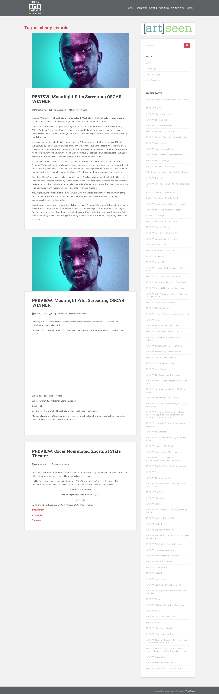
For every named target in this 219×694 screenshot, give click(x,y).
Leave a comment (79, 110)
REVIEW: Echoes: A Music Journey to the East (167, 314)
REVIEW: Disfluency (155, 498)
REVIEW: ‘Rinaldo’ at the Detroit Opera (164, 345)
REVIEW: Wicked (154, 524)
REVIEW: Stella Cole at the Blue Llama (163, 584)
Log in (148, 62)
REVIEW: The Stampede (157, 431)
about (189, 7)
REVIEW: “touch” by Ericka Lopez (161, 616)
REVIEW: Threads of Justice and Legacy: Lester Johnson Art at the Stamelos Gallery (166, 649)
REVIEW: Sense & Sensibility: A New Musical (166, 137)
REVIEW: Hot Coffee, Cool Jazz (160, 363)
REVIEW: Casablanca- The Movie (161, 302)
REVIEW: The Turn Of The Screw (161, 221)
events (131, 7)
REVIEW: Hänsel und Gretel (159, 561)
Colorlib (172, 691)
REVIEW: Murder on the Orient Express (164, 668)
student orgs (177, 7)
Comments (153, 74)
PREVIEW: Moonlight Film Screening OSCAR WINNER (78, 303)
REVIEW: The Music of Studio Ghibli (162, 325)
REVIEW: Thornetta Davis (158, 477)
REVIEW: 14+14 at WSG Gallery (161, 357)
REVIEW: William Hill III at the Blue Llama (165, 605)
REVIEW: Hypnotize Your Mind (160, 550)
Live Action (37, 514)
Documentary (38, 509)
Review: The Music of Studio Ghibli (162, 198)
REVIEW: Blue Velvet (155, 492)
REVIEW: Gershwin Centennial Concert (164, 331)
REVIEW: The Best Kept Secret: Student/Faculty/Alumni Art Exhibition (163, 459)
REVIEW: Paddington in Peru (159, 149)
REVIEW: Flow (152, 320)
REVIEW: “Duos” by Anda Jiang (160, 634)
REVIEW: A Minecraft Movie (159, 125)
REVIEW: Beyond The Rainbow (160, 192)
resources (164, 7)
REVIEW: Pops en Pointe (157, 227)
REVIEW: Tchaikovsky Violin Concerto (163, 351)
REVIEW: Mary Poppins (156, 369)
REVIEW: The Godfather (157, 308)
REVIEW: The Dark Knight (158, 160)
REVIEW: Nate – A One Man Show (162, 452)
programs (142, 7)
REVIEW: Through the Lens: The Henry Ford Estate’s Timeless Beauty (166, 641)
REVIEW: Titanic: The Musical (160, 131)
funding (153, 7)
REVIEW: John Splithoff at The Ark (162, 233)
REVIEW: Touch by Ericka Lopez (160, 662)
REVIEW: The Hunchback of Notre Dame (165, 154)
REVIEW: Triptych (154, 178)
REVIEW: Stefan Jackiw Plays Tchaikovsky (165, 204)
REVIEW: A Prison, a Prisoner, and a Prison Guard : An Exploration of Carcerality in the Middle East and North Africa (166, 415)
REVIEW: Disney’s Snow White (160, 114)
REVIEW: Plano (153, 622)
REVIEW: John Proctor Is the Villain (162, 555)
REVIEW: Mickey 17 (155, 256)
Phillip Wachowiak (59, 110)
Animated (36, 520)
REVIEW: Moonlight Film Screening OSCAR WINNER (77, 99)
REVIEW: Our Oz (154, 108)
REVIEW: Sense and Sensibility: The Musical (166, 282)
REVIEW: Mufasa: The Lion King (161, 518)
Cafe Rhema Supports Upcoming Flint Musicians (168, 172)
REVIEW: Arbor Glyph (156, 657)
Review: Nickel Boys (155, 215)
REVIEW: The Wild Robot (158, 119)
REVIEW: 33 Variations (156, 567)
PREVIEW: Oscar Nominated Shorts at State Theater (76, 453)
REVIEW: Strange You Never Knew (162, 238)
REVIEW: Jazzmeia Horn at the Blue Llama (165, 288)
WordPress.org (153, 80)
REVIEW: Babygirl (154, 472)
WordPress (190, 691)
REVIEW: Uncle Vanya (156, 579)
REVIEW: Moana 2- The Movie (160, 446)
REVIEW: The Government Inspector (163, 209)
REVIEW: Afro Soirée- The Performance (164, 544)
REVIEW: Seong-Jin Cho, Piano (160, 250)
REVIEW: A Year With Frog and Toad (163, 276)
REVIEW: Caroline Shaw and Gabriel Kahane (166, 466)
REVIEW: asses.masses (157, 143)
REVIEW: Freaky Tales (156, 244)
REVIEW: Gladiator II (155, 503)
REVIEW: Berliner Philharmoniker (161, 529)
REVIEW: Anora (153, 599)
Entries (151, 68)
